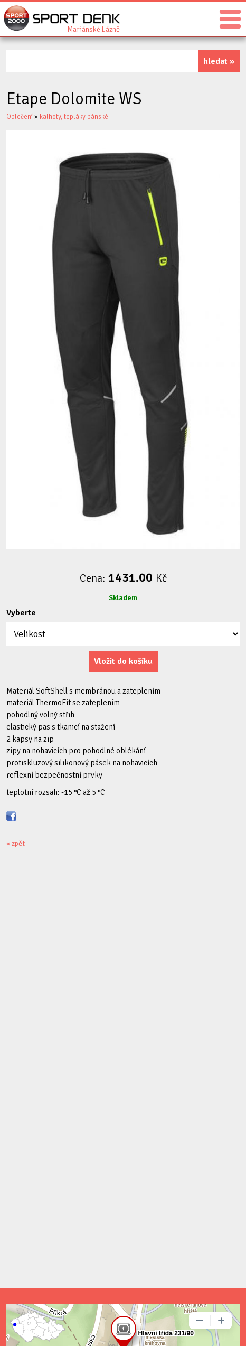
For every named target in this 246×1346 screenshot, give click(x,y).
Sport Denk (93, 28)
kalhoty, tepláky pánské (74, 117)
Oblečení (19, 117)
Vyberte (21, 612)
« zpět (15, 843)
